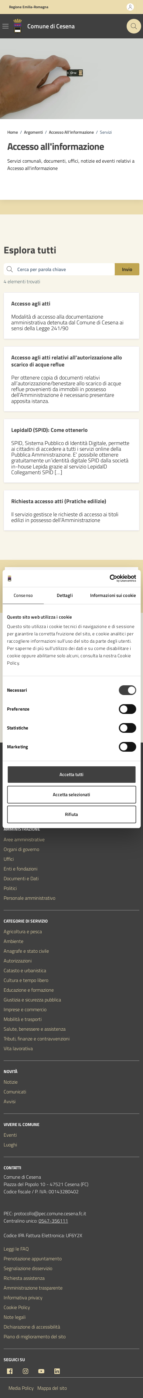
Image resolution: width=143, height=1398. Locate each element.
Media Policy (21, 1388)
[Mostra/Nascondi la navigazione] (5, 26)
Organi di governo (21, 849)
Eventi (10, 1135)
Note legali (15, 1317)
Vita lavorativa (18, 1048)
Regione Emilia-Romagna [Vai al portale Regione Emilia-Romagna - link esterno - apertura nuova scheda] (28, 7)
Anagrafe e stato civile (26, 951)
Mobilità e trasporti (23, 1019)
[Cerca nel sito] (134, 26)
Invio (127, 269)
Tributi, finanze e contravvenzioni (37, 1038)
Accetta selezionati (71, 794)
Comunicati (15, 1091)
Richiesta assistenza (24, 1278)
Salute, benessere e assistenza (35, 1029)
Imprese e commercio (25, 1009)
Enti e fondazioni (20, 868)
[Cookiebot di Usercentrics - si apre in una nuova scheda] (109, 578)
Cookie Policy (17, 1307)
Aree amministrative (24, 839)
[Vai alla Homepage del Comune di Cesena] (42, 26)
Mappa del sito (52, 1388)
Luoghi (10, 1144)
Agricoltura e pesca (23, 931)
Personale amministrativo (29, 898)
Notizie (11, 1082)
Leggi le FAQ (16, 1248)
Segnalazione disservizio (28, 1268)
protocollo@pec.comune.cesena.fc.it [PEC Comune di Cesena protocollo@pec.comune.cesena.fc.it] (50, 1213)
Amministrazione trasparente (33, 1287)
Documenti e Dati (21, 878)
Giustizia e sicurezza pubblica (32, 999)
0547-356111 (53, 1220)
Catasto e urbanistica (25, 970)
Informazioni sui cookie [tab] (113, 595)
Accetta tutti (71, 774)
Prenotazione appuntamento (33, 1258)
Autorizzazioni (18, 960)
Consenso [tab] (23, 595)
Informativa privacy (23, 1297)
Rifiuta (71, 814)
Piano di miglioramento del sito (35, 1336)
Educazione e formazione (29, 990)
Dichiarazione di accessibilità (32, 1326)
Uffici (9, 859)
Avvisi (9, 1101)
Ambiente (13, 941)
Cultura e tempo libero (26, 980)
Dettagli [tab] (65, 595)
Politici (10, 888)
